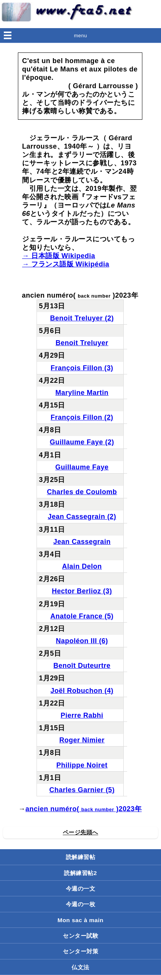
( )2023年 (109, 809)
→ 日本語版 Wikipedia (58, 256)
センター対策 (80, 951)
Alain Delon (82, 566)
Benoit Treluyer (82, 343)
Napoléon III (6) (82, 641)
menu (80, 35)
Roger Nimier (82, 740)
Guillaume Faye (81, 467)
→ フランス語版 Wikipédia (65, 264)
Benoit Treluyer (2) (82, 318)
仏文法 (80, 967)
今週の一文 (81, 888)
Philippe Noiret (82, 765)
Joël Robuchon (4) (82, 690)
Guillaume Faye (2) (82, 442)
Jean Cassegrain (82, 541)
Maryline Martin (82, 392)
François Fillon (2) (82, 417)
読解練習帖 (81, 857)
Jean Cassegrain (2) (82, 516)
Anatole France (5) (81, 616)
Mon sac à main (80, 920)
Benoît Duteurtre (81, 665)
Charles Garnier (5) (82, 790)
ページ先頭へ (80, 832)
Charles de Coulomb (82, 492)
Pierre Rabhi (82, 715)
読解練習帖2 (80, 873)
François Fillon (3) (82, 368)
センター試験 (80, 935)
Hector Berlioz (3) (82, 591)
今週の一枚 (81, 904)
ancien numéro (51, 809)
